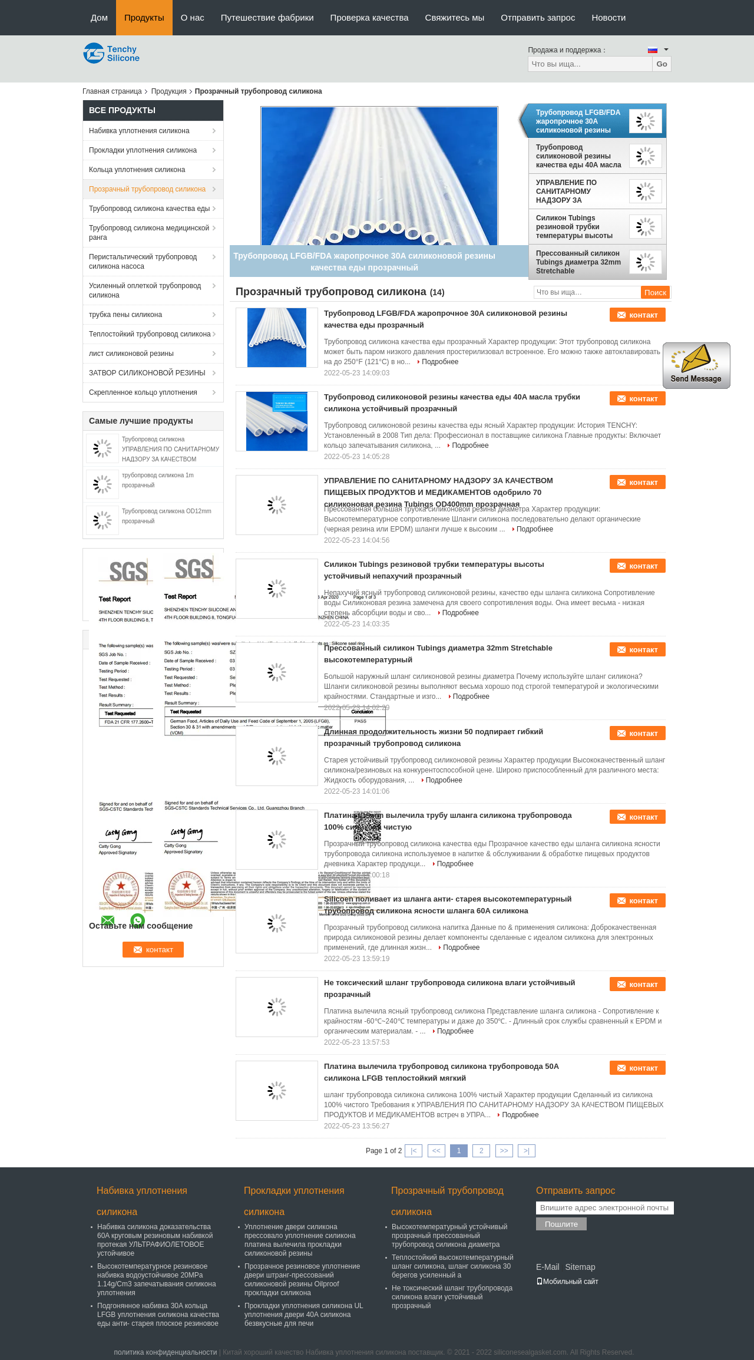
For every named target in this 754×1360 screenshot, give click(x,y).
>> (504, 1151)
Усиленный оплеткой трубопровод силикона (145, 290)
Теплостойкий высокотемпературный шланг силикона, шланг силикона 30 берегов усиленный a (453, 1266)
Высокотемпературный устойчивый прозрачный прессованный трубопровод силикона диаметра (450, 1236)
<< (436, 1151)
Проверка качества (369, 17)
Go (661, 64)
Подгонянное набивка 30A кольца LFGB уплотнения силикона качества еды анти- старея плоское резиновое (158, 1315)
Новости (608, 17)
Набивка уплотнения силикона (139, 131)
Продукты (144, 17)
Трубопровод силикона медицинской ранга (149, 233)
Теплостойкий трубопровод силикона (150, 334)
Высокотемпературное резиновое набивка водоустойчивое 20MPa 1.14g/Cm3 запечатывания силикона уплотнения (156, 1279)
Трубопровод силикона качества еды (149, 208)
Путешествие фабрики (267, 17)
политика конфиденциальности (165, 1352)
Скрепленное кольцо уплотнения (143, 392)
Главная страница (112, 91)
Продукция (169, 91)
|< (413, 1151)
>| (527, 1151)
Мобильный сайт (567, 1282)
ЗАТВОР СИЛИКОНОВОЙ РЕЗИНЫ (147, 373)
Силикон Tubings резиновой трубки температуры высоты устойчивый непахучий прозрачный (577, 227)
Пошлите (561, 1224)
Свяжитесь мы (455, 17)
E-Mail (548, 1267)
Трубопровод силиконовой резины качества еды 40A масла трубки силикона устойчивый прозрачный (580, 156)
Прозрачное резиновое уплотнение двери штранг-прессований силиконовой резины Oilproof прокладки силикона (302, 1279)
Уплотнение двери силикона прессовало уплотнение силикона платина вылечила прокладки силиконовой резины (300, 1240)
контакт (643, 315)
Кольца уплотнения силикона (137, 170)
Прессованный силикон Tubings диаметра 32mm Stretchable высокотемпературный (578, 262)
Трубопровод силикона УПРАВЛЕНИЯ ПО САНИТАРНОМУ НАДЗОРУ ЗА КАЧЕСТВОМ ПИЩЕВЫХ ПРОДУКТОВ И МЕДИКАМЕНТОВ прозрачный (170, 459)
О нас (192, 17)
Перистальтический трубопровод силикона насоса (143, 261)
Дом (99, 17)
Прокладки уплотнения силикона (143, 150)
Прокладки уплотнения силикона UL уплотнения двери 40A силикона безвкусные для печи (303, 1315)
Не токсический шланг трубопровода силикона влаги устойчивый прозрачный (452, 1297)
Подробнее (440, 362)
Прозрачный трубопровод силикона (147, 189)
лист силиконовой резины (131, 353)
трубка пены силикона (125, 315)
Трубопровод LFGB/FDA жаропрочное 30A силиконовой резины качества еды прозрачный (578, 121)
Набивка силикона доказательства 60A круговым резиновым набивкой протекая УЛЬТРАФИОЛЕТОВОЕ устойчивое (155, 1240)
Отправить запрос (538, 17)
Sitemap (580, 1267)
